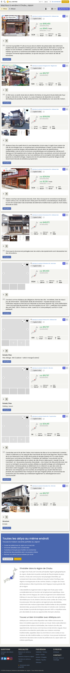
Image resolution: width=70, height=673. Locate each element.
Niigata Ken (54, 65)
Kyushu (44, 660)
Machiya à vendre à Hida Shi (40, 368)
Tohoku (45, 652)
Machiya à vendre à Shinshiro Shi (41, 263)
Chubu (43, 654)
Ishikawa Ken (55, 16)
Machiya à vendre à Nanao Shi (40, 319)
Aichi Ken (53, 263)
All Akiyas (56, 652)
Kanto (37, 654)
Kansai (38, 657)
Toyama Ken (52, 416)
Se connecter (56, 2)
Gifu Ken (51, 368)
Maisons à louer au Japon (26, 656)
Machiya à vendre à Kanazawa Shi (41, 16)
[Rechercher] (64, 9)
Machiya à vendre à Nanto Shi (40, 416)
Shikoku (38, 660)
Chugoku (44, 657)
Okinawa (38, 662)
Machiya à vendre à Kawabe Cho (41, 486)
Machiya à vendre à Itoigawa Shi (41, 65)
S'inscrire (65, 2)
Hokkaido (38, 652)
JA (67, 16)
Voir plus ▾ (6, 59)
